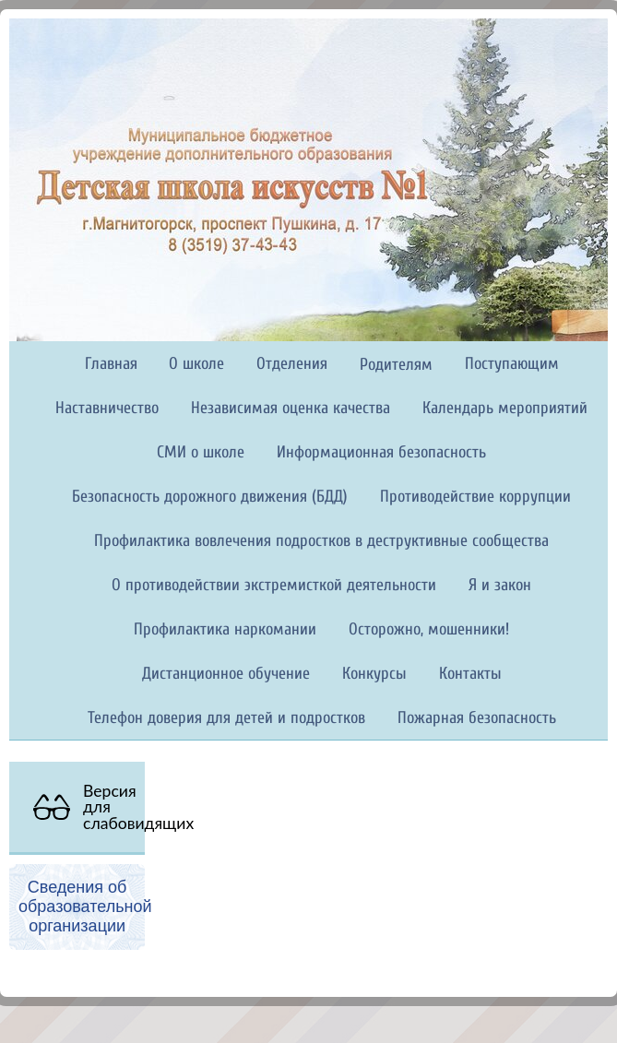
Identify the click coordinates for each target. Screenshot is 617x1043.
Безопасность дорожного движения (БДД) (210, 496)
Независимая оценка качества (290, 408)
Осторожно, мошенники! (429, 629)
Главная (111, 363)
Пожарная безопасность (476, 718)
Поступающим (512, 363)
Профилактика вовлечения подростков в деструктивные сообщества (321, 541)
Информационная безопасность (381, 452)
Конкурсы (374, 673)
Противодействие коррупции (475, 496)
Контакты (470, 673)
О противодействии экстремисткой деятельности (274, 585)
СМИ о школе (200, 452)
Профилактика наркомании (225, 629)
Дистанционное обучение (226, 673)
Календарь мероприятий (504, 408)
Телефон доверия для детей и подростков (226, 718)
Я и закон (500, 585)
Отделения (291, 363)
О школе (196, 363)
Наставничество (107, 408)
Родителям (396, 364)
